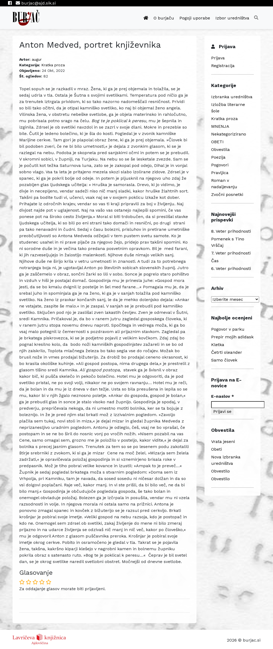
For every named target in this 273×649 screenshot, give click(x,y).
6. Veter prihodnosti (231, 268)
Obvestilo (220, 471)
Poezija (218, 157)
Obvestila (220, 149)
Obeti (216, 449)
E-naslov (222, 396)
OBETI (217, 141)
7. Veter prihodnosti (231, 253)
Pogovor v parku (227, 329)
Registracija (223, 65)
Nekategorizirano (228, 134)
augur (37, 59)
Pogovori (219, 164)
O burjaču (164, 17)
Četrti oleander (226, 352)
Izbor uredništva (232, 17)
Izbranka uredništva (231, 96)
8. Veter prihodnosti (231, 231)
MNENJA (220, 126)
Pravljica (219, 172)
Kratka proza (53, 65)
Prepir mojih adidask (232, 336)
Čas (215, 260)
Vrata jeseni (223, 441)
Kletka (217, 344)
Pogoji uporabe (194, 17)
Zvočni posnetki (227, 194)
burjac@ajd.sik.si (36, 3)
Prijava (218, 57)
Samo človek (224, 360)
